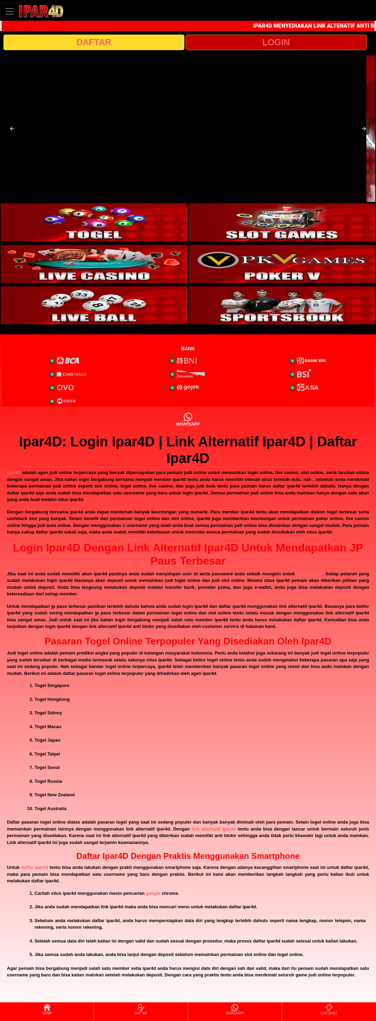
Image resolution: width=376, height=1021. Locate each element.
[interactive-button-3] (94, 264)
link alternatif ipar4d (214, 829)
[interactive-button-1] (94, 222)
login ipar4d (309, 573)
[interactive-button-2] (282, 222)
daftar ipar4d (34, 867)
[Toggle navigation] (9, 11)
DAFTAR (93, 42)
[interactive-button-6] (282, 305)
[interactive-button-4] (282, 264)
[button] (12, 128)
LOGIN (276, 42)
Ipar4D (14, 472)
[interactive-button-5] (94, 305)
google (153, 893)
